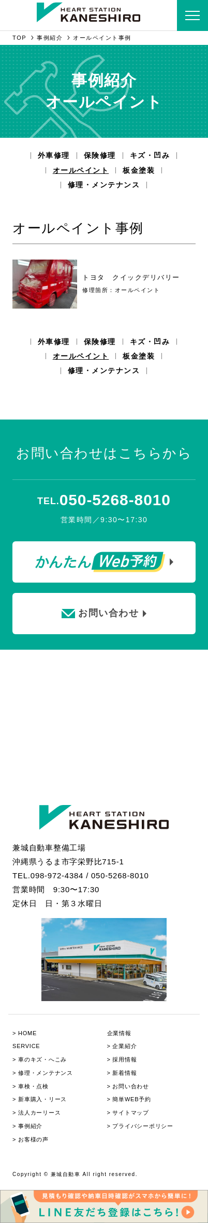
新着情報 (124, 1073)
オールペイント (81, 170)
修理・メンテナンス (104, 185)
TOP (19, 38)
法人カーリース (39, 1112)
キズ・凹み (150, 155)
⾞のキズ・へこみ (42, 1059)
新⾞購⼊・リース (42, 1099)
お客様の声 (33, 1139)
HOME (27, 1033)
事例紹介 (50, 38)
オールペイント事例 (102, 38)
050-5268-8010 (120, 875)
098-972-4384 (57, 875)
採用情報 (124, 1059)
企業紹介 (124, 1046)
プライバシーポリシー (142, 1126)
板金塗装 (139, 170)
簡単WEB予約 (131, 1099)
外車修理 (54, 155)
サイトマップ (130, 1112)
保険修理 (100, 155)
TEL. (104, 501)
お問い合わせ (130, 1086)
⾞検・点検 (33, 1086)
